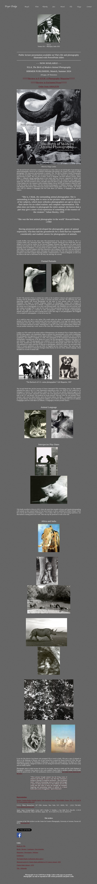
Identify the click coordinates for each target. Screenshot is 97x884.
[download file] (25, 823)
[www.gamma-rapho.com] (27, 802)
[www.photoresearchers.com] (25, 807)
